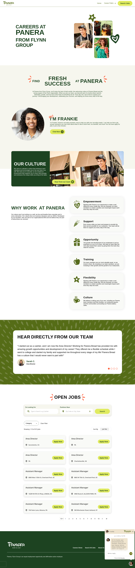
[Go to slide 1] (109, 369)
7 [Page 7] (87, 519)
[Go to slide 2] (111, 369)
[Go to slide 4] (117, 369)
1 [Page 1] (65, 519)
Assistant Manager (34, 471)
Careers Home (77, 547)
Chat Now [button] (58, 131)
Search (102, 411)
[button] (90, 411)
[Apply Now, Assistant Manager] (58, 474)
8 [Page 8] (91, 519)
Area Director (32, 438)
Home (99, 3)
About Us (101, 547)
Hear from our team (64, 181)
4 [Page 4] (76, 519)
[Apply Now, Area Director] (58, 442)
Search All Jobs (90, 547)
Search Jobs (125, 3)
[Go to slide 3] (114, 369)
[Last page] (106, 518)
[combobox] (43, 411)
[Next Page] (102, 518)
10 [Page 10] (98, 519)
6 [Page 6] (83, 519)
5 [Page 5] (80, 519)
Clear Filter (44, 423)
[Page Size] (62, 518)
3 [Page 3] (72, 519)
